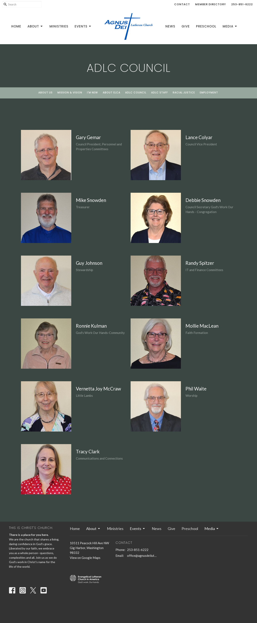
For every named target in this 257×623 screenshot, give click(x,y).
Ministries (58, 26)
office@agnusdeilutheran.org (142, 555)
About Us (45, 92)
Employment (209, 92)
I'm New (92, 92)
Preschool (206, 26)
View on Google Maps (85, 558)
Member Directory (210, 4)
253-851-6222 (242, 4)
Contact (182, 4)
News (170, 26)
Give (186, 26)
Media (230, 26)
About (35, 26)
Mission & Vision (69, 92)
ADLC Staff (159, 92)
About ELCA (111, 92)
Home (16, 26)
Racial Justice (184, 92)
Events (83, 26)
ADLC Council (135, 92)
